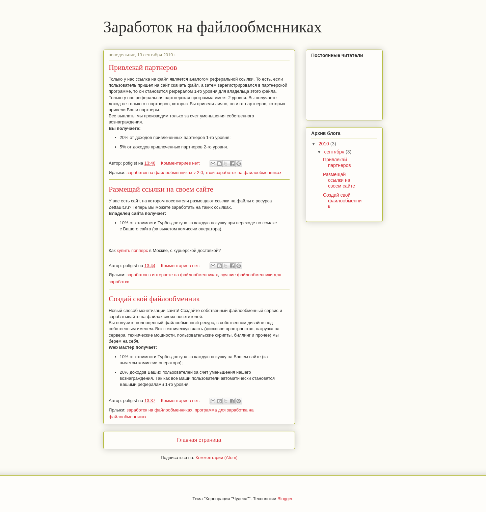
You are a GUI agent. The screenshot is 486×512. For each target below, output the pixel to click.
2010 (324, 143)
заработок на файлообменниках (159, 410)
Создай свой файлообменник (154, 298)
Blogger (284, 498)
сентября (335, 151)
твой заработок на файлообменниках (243, 172)
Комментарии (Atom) (216, 457)
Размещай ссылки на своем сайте (161, 189)
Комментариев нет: (181, 163)
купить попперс (132, 250)
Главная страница (199, 440)
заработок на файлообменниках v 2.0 (165, 172)
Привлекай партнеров (143, 67)
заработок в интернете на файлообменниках (172, 274)
